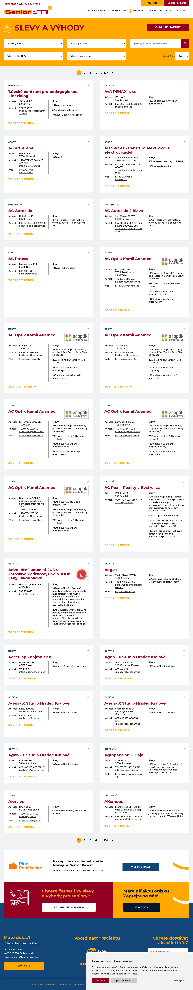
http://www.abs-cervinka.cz (124, 178)
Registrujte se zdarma (69, 907)
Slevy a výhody (96, 10)
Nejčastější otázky (160, 10)
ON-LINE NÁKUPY (168, 27)
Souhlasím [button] (100, 980)
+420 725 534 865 (28, 3)
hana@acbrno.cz (28, 273)
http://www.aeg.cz (125, 591)
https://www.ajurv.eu (30, 820)
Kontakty (141, 907)
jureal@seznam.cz (29, 594)
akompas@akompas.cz (128, 819)
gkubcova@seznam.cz (127, 672)
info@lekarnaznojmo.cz (32, 672)
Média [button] (138, 10)
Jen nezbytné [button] (178, 980)
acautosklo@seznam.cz (32, 226)
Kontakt (182, 10)
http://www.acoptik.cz (127, 286)
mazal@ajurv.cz (27, 816)
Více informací (140, 867)
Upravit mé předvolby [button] (124, 980)
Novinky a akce (119, 10)
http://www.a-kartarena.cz (26, 171)
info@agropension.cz (126, 770)
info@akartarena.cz (29, 166)
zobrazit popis (22, 123)
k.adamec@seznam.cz (127, 282)
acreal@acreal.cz (124, 502)
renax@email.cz (123, 107)
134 (106, 72)
